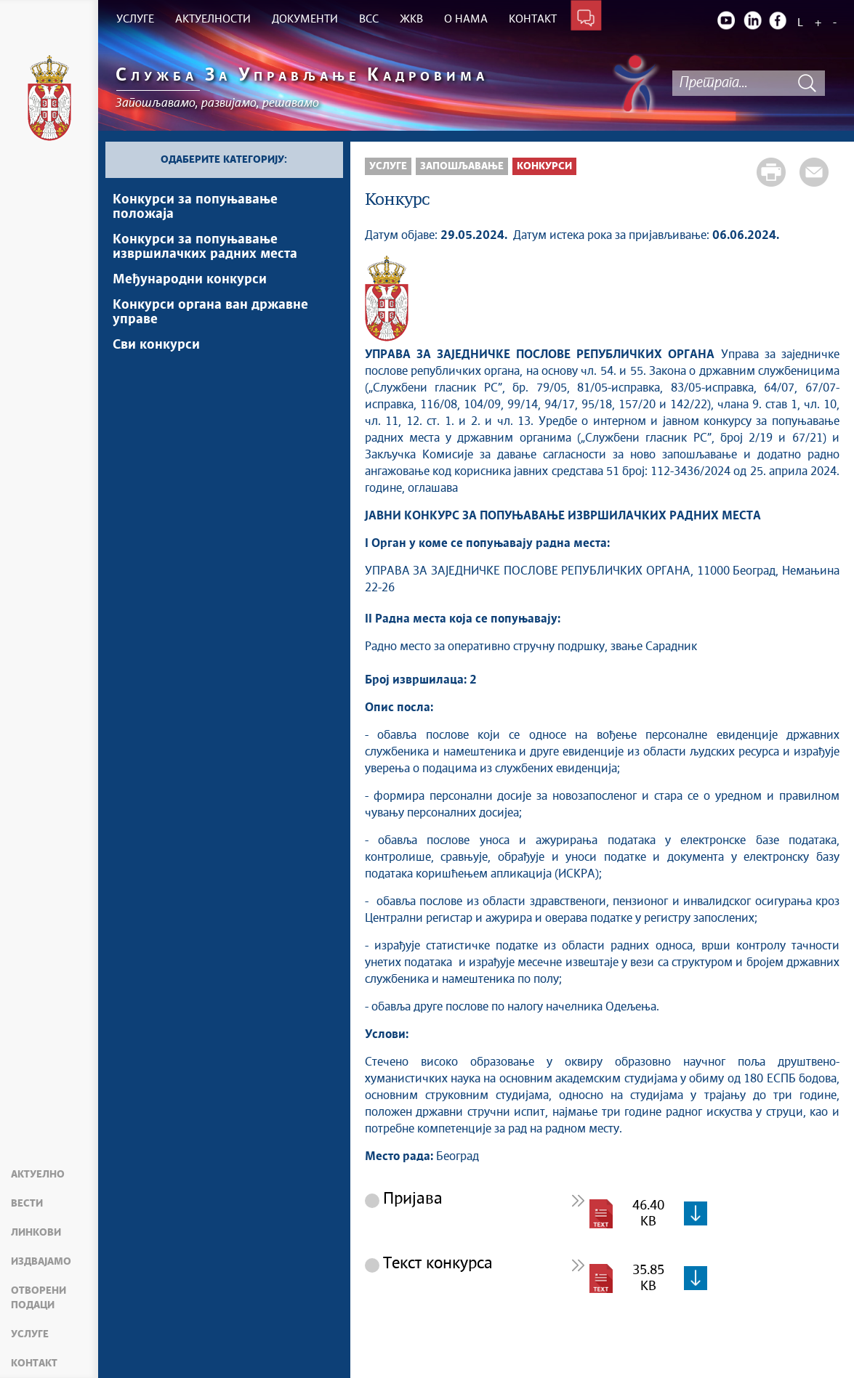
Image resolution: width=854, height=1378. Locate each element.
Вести (27, 1204)
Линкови (36, 1233)
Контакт (34, 1363)
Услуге (30, 1334)
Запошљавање (462, 166)
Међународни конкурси (190, 279)
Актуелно (38, 1175)
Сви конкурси (156, 345)
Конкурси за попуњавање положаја (195, 207)
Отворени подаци (38, 1298)
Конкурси (544, 166)
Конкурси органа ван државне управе (210, 312)
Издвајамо (41, 1262)
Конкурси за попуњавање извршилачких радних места (205, 247)
